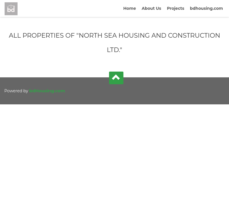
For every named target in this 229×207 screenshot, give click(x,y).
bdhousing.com (206, 8)
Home (129, 8)
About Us (151, 8)
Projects (175, 8)
